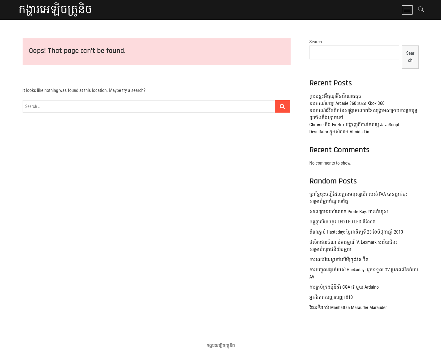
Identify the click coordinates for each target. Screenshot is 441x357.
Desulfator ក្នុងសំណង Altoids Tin (339, 132)
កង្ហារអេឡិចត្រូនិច (55, 10)
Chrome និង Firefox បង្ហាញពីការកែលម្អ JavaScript (354, 124)
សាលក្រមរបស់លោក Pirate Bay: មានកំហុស (348, 211)
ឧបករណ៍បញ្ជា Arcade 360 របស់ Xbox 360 (347, 103)
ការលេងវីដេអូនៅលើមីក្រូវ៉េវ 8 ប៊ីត (339, 259)
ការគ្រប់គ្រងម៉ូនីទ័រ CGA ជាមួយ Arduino (344, 287)
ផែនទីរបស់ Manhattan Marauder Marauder (348, 307)
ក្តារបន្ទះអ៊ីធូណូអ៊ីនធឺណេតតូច (335, 96)
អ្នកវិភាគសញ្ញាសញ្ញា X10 (331, 297)
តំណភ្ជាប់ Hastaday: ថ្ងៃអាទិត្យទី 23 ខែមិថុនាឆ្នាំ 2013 (356, 232)
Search (315, 42)
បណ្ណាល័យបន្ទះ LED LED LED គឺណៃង (342, 222)
